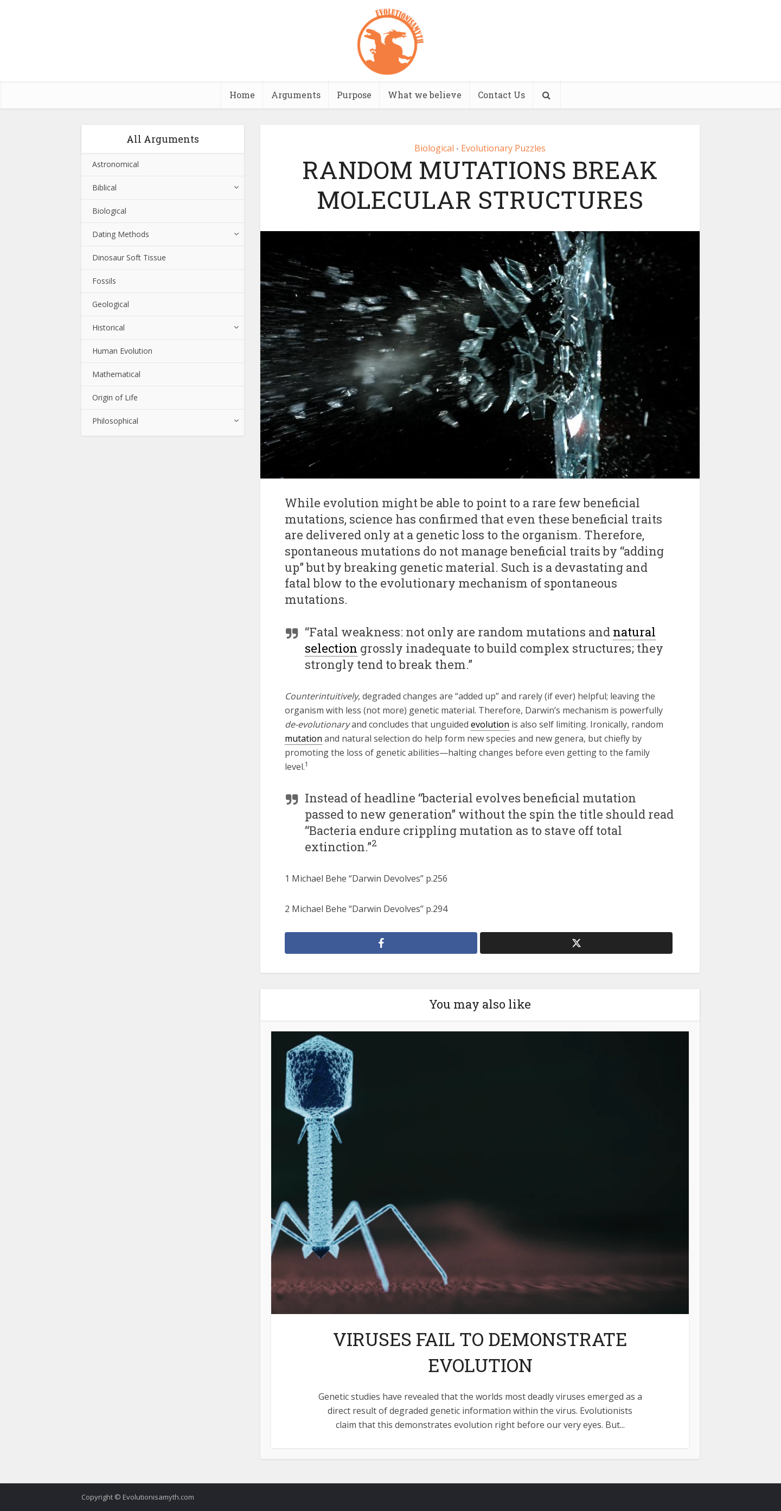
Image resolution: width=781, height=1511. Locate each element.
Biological (109, 211)
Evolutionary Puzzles (503, 148)
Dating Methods (120, 234)
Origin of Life (115, 397)
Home (242, 94)
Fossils (104, 281)
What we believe (425, 94)
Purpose (354, 94)
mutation (303, 738)
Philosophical (115, 421)
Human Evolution (122, 351)
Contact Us (501, 94)
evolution (490, 724)
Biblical (104, 187)
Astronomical (115, 164)
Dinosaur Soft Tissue (129, 257)
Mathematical (116, 374)
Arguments (296, 94)
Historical (108, 327)
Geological (110, 304)
